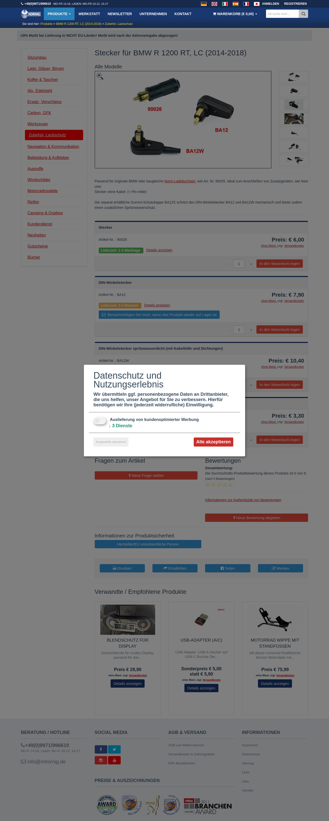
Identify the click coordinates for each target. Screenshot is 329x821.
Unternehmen (153, 14)
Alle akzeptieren (213, 441)
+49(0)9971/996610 (37, 4)
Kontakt (183, 14)
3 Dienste (120, 425)
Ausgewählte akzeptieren (111, 442)
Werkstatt (89, 14)
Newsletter (120, 14)
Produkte (59, 14)
